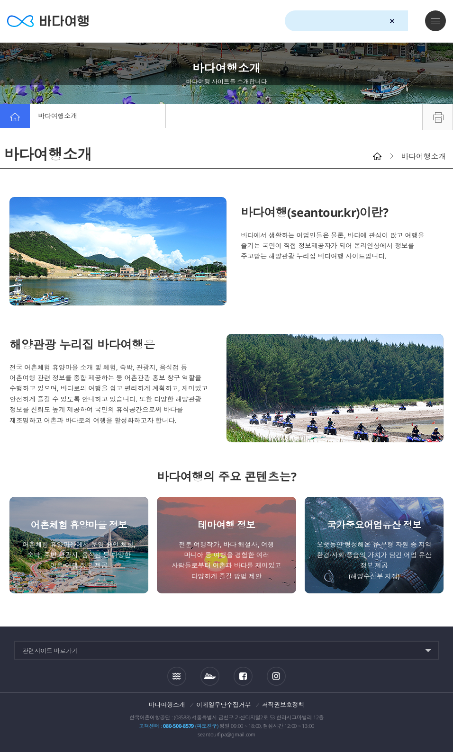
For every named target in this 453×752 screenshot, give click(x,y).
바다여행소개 (63, 117)
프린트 (438, 117)
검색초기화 (392, 21)
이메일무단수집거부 (223, 704)
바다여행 (52, 21)
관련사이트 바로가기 (50, 650)
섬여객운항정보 (210, 676)
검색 (409, 21)
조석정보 (176, 676)
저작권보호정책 (283, 704)
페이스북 (243, 676)
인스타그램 (276, 676)
